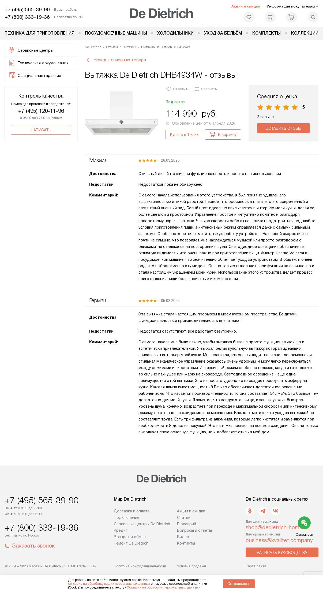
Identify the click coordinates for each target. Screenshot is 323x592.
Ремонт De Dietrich (131, 543)
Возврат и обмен (130, 537)
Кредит (121, 530)
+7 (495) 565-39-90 (27, 9)
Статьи (183, 517)
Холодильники (175, 33)
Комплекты (266, 33)
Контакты (186, 543)
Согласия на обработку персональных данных (162, 587)
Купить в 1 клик (184, 134)
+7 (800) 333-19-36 (27, 17)
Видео (183, 537)
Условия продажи (191, 566)
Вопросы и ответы (194, 530)
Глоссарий (186, 524)
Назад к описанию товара (115, 60)
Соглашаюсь (238, 584)
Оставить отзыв (283, 128)
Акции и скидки (245, 6)
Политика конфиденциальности (140, 566)
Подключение (126, 517)
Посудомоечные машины (116, 33)
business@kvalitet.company (279, 540)
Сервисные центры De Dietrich (142, 524)
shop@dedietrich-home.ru (277, 527)
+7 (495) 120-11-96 (41, 111)
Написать (41, 130)
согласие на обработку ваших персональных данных (109, 584)
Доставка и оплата (131, 511)
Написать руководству (282, 552)
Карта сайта (256, 566)
